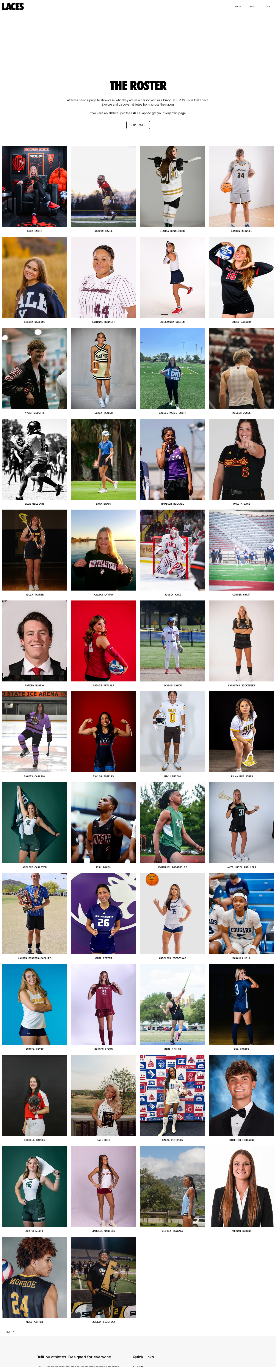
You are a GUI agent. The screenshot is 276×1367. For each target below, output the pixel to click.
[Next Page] (10, 1332)
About (253, 6)
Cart (269, 6)
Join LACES (138, 125)
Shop (238, 6)
